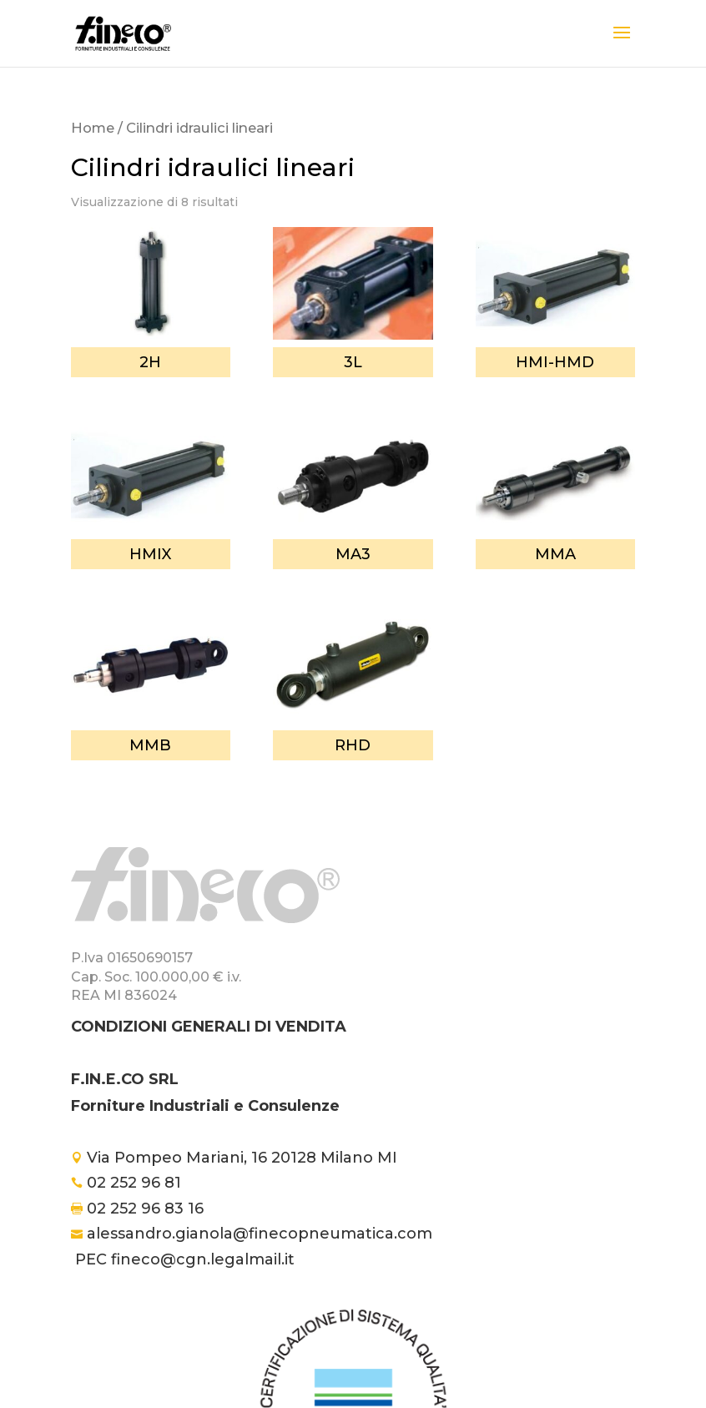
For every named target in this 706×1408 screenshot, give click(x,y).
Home (92, 127)
